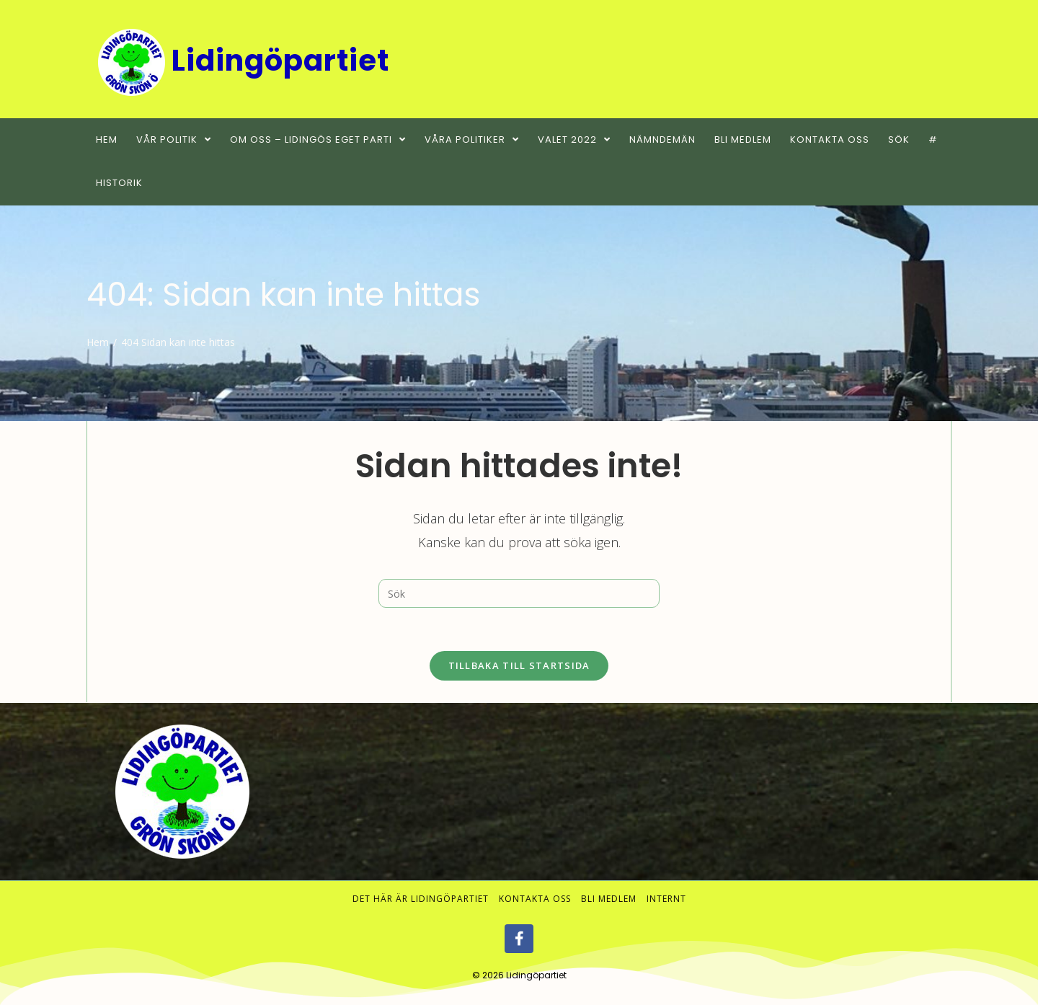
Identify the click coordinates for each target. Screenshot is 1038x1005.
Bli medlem (608, 899)
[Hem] (97, 342)
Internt (666, 899)
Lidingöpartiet (536, 975)
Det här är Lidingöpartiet (420, 899)
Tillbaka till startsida (519, 665)
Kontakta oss (535, 899)
